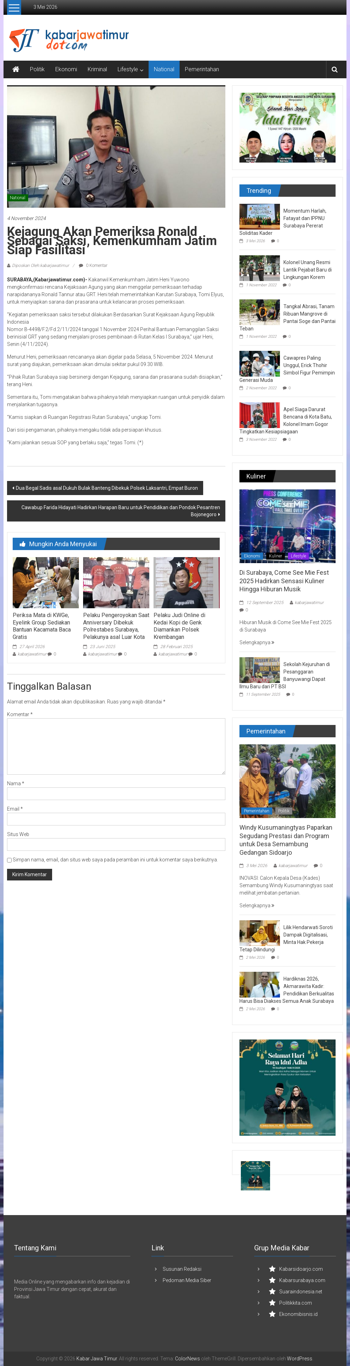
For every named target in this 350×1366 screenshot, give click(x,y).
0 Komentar (93, 265)
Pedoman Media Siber (187, 1280)
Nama (15, 783)
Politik (37, 69)
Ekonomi (66, 69)
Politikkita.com (295, 1303)
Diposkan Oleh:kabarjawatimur (40, 265)
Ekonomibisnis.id (298, 1314)
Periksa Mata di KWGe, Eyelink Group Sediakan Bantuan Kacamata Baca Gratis (42, 626)
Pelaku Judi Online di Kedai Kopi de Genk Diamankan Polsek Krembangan (179, 626)
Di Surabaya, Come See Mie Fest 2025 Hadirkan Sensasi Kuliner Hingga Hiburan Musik (284, 581)
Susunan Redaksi (182, 1269)
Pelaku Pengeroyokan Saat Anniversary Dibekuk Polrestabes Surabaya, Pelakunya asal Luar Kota (116, 626)
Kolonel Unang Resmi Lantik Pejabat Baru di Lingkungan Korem (307, 270)
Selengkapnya (256, 642)
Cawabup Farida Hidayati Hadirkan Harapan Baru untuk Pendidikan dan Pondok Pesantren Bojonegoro (120, 511)
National (164, 69)
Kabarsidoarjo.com (301, 1269)
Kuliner (275, 556)
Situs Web (18, 834)
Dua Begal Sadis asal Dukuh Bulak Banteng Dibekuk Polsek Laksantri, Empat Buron (107, 488)
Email (15, 809)
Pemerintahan (202, 69)
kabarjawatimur (32, 654)
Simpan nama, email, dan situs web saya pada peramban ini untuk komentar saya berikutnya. (115, 859)
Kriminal (97, 69)
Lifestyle (128, 69)
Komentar (20, 714)
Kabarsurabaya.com (302, 1280)
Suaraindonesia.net (300, 1291)
